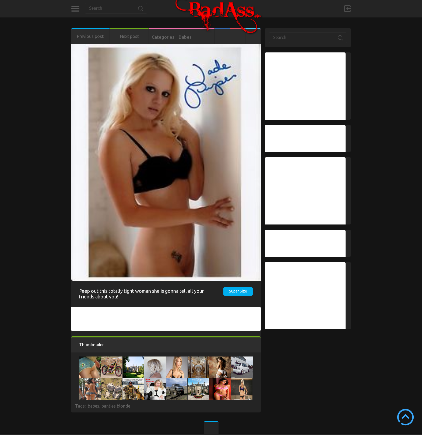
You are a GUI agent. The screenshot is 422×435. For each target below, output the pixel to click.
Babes (185, 37)
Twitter (253, 36)
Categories (75, 9)
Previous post (90, 36)
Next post (129, 36)
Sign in (347, 8)
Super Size (238, 291)
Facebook (222, 36)
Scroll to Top (405, 417)
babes (93, 406)
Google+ (237, 36)
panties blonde (115, 406)
